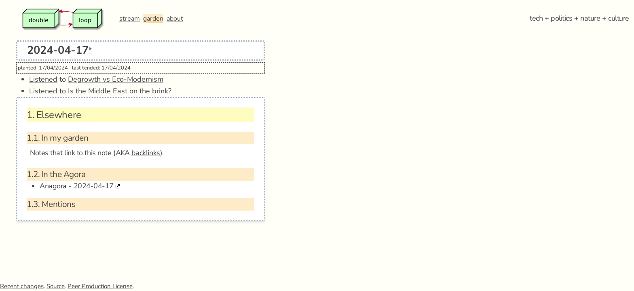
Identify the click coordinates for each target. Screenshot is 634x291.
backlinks (145, 153)
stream (129, 18)
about (175, 18)
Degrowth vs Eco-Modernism (115, 79)
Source (55, 286)
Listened (43, 79)
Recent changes (22, 286)
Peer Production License (100, 286)
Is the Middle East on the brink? (119, 91)
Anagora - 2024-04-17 (77, 186)
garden (153, 18)
